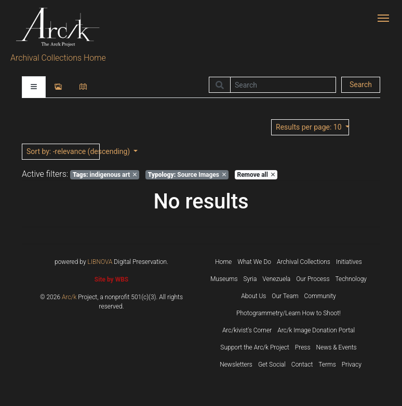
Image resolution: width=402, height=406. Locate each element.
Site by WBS (111, 279)
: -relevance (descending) (63, 151)
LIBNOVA (100, 261)
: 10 (309, 127)
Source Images (187, 174)
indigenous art (105, 174)
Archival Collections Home (58, 58)
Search (361, 84)
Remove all (255, 174)
